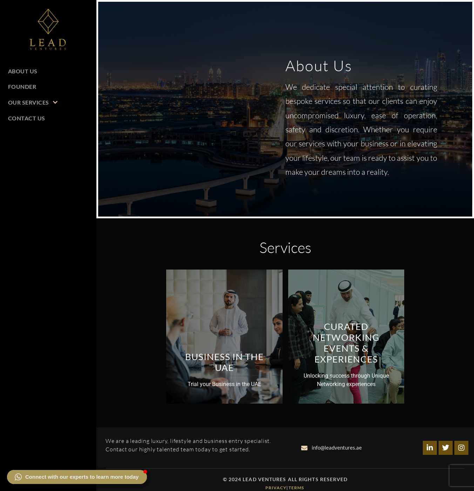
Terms (297, 487)
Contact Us (26, 118)
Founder (22, 86)
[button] (77, 477)
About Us (23, 71)
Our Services (33, 102)
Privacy (276, 487)
